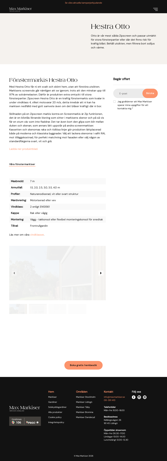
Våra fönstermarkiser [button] (22, 164)
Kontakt (108, 391)
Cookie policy (55, 417)
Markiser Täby (83, 407)
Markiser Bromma (84, 412)
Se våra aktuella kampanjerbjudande (83, 2)
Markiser (52, 397)
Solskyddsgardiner (57, 407)
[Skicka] (150, 93)
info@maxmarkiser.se (114, 397)
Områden (81, 391)
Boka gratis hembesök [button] (83, 365)
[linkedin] (145, 397)
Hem (51, 391)
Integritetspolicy (56, 422)
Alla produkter (55, 412)
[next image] (100, 273)
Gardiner (52, 402)
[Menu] (155, 9)
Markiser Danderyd (85, 417)
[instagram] (139, 397)
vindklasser (37, 234)
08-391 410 (109, 400)
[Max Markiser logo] (20, 9)
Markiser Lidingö (84, 402)
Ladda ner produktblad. (23, 149)
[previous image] (14, 273)
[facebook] (134, 397)
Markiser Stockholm (85, 397)
